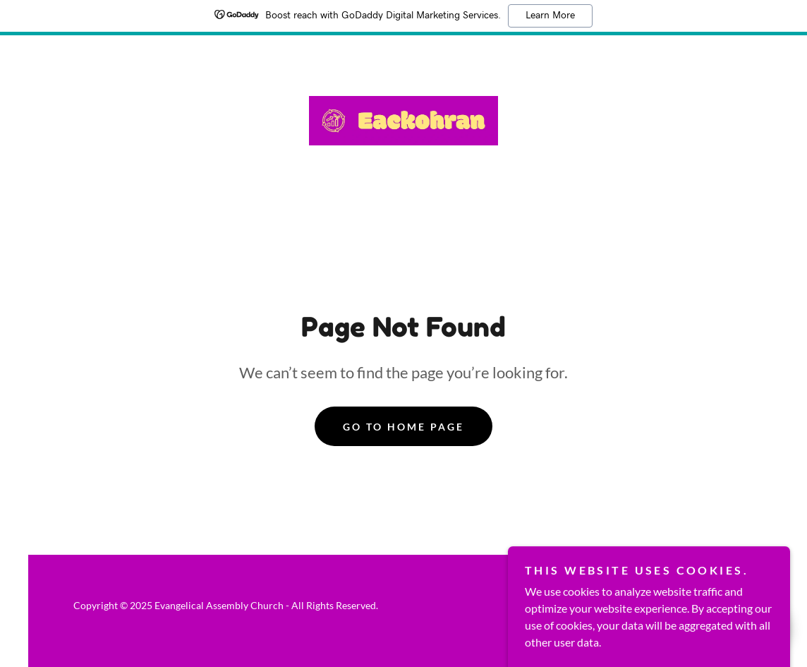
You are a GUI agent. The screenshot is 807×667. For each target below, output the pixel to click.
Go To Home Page (403, 427)
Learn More (550, 15)
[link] (403, 119)
